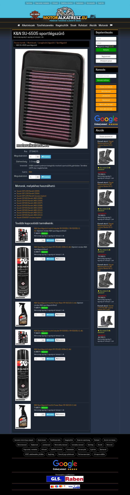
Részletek (60, 240)
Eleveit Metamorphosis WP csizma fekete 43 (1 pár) (106, 144)
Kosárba (46, 157)
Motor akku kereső (106, 104)
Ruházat (82, 25)
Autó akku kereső (106, 109)
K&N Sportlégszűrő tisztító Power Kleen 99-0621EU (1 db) (55, 303)
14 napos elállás (99, 454)
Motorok (103, 25)
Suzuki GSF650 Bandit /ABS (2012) (29, 215)
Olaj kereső (106, 100)
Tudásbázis (79, 3)
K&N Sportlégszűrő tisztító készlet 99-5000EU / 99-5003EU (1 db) (58, 331)
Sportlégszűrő (61, 43)
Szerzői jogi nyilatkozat (66, 454)
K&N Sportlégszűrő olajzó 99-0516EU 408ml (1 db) (52, 247)
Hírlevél (55, 3)
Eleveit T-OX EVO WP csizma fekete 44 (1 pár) (106, 307)
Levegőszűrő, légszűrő (46, 43)
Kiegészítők (62, 25)
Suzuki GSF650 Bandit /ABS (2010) (29, 210)
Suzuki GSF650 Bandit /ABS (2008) (29, 205)
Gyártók (101, 3)
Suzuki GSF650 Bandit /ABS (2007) (29, 203)
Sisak (73, 25)
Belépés (106, 50)
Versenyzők (91, 3)
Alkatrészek (28, 25)
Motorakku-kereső (61, 445)
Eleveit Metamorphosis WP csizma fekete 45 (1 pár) (106, 226)
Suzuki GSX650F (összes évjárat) (29, 217)
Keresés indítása (103, 80)
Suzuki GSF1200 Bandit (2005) (28, 191)
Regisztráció (106, 56)
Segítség (51, 454)
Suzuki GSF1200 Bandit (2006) (28, 193)
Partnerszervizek (84, 454)
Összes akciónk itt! (106, 137)
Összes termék (19, 43)
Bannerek (103, 449)
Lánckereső (106, 96)
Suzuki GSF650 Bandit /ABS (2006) (29, 201)
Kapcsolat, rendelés (42, 3)
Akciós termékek (110, 440)
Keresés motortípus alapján (23, 440)
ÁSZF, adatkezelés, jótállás (34, 454)
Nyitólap (29, 3)
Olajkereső (34, 445)
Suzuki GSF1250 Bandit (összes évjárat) (31, 196)
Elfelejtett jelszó (106, 61)
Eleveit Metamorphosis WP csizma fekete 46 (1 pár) (106, 267)
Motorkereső (106, 91)
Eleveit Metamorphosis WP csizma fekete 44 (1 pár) (106, 185)
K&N (30, 172)
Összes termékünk (106, 87)
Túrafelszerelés (45, 25)
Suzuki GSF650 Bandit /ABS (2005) (29, 198)
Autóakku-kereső (78, 445)
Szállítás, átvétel (67, 3)
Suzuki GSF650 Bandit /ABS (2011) (29, 213)
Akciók (93, 25)
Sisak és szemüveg (83, 440)
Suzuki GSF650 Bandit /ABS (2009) (29, 208)
